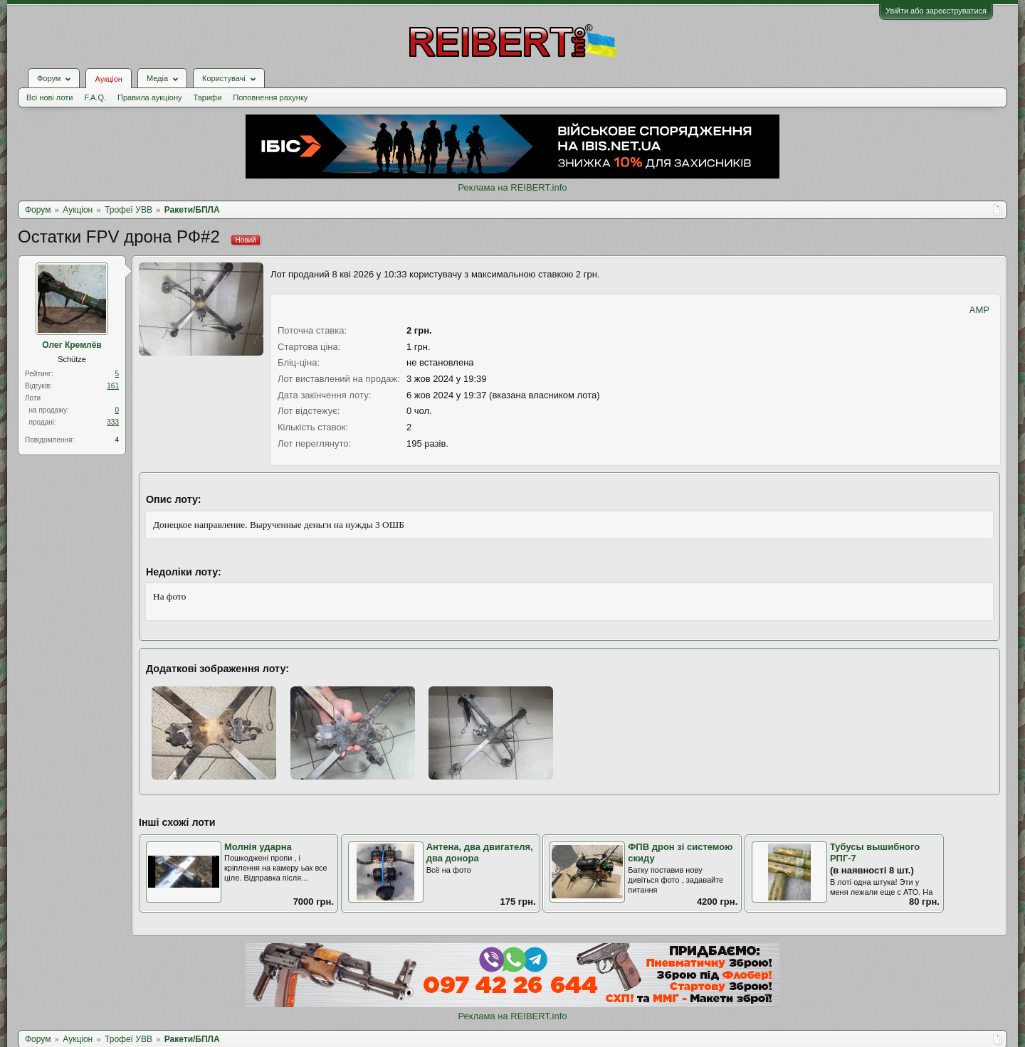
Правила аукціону (149, 97)
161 (113, 386)
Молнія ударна (258, 846)
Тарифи (208, 97)
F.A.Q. (95, 97)
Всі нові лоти (49, 97)
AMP (979, 309)
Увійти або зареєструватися (936, 10)
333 (113, 422)
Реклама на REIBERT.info (512, 187)
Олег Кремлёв (71, 345)
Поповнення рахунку (270, 97)
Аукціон (108, 79)
